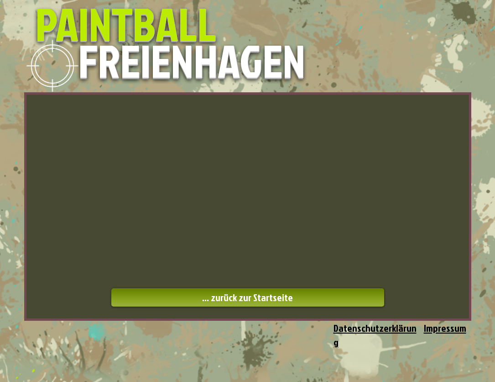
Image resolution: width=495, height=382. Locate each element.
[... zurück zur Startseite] (247, 297)
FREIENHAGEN (191, 60)
